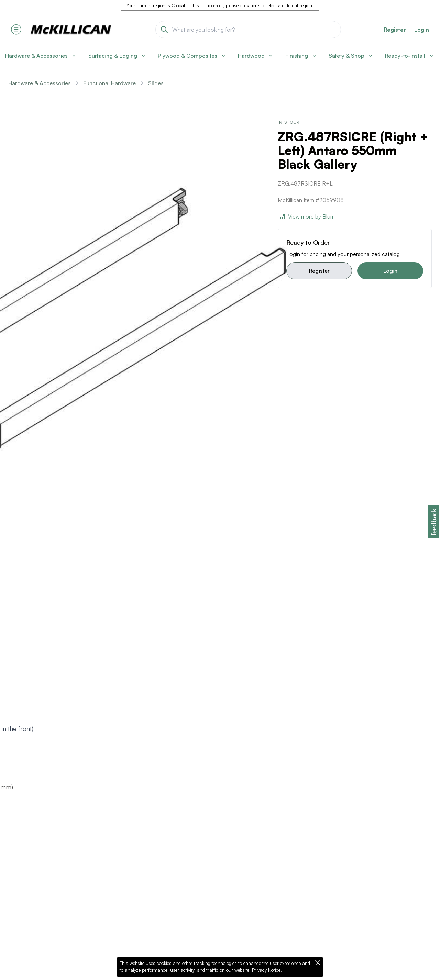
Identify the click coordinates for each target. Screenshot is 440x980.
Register (319, 270)
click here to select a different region (276, 5)
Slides (156, 83)
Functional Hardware (109, 83)
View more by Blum (306, 216)
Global (178, 5)
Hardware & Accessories (39, 83)
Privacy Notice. (267, 970)
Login (421, 29)
